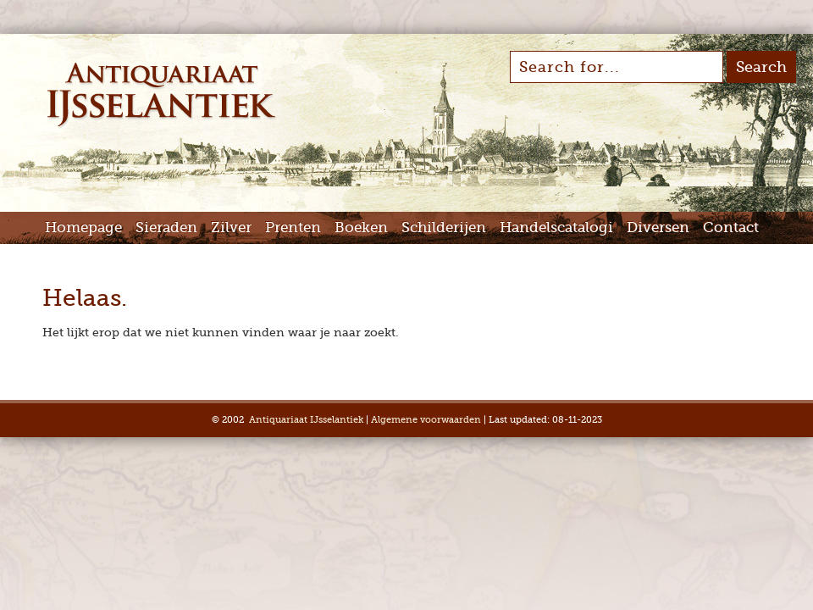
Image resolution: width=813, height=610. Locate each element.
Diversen (658, 227)
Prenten (293, 227)
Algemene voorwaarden (426, 419)
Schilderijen (443, 227)
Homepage (83, 227)
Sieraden (166, 227)
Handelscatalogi (556, 227)
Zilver (231, 227)
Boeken (361, 227)
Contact (731, 227)
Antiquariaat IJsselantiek (306, 419)
